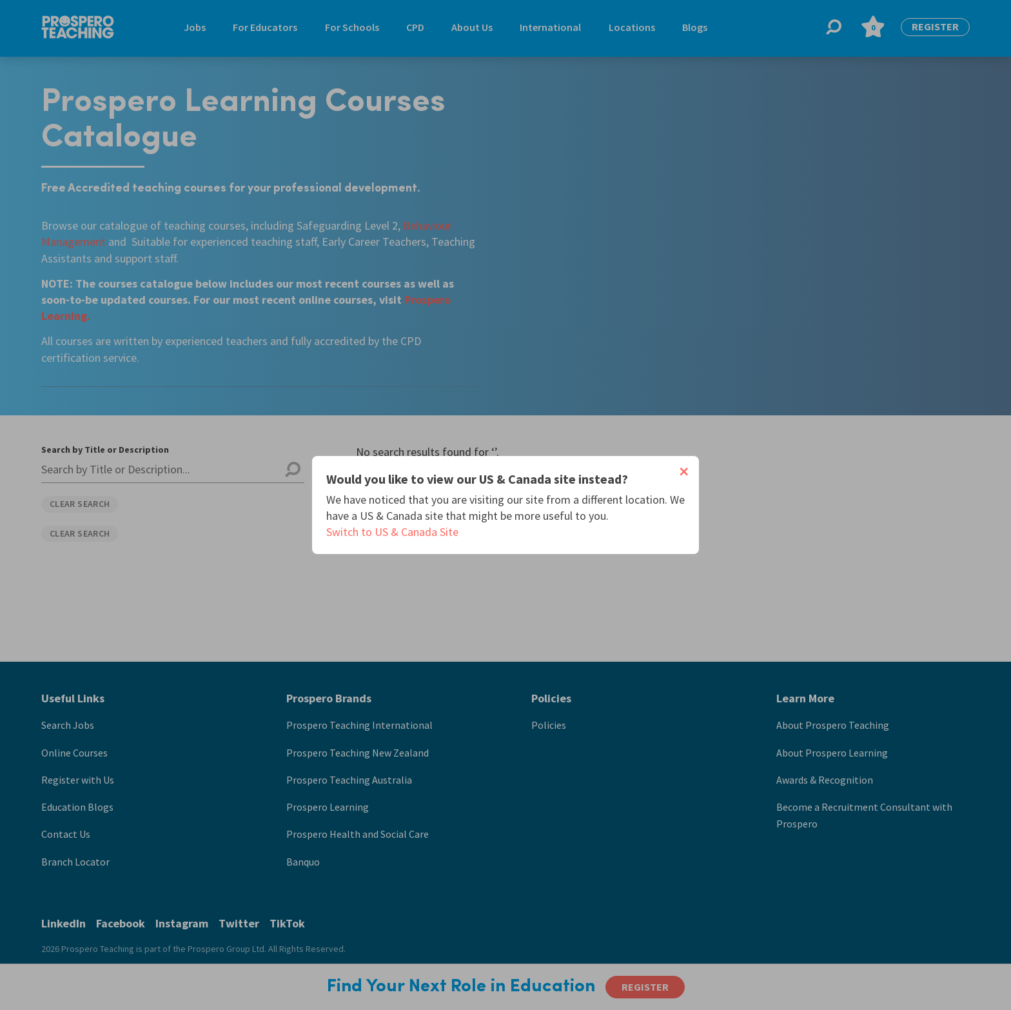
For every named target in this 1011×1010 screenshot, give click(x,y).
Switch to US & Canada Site (392, 531)
